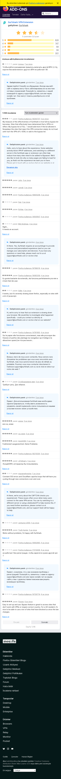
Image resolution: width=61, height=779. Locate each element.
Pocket (6, 741)
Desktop (7, 703)
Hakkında (7, 656)
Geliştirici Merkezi (11, 669)
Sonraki (44, 622)
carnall (20, 188)
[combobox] (50, 13)
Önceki (16, 622)
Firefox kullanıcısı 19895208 (29, 195)
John (20, 180)
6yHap (20, 209)
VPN (5, 728)
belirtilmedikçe (12, 761)
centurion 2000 (24, 523)
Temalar (15, 14)
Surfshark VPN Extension (20, 22)
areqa (20, 421)
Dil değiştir (7, 770)
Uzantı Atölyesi (10, 664)
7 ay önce (28, 64)
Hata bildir (8, 686)
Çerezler (14, 757)
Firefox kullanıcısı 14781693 (29, 332)
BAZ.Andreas (23, 224)
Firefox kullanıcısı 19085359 (29, 276)
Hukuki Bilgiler (27, 757)
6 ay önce (45, 543)
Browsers (7, 724)
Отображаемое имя (26, 382)
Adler (20, 291)
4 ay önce (28, 209)
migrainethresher (24, 474)
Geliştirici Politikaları (12, 673)
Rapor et (5, 74)
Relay (5, 732)
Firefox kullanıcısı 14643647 (29, 217)
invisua (21, 64)
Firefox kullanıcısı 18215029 (29, 454)
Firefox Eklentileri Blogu (14, 660)
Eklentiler (8, 651)
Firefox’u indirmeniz (37, 3)
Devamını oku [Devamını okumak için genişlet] (12, 167)
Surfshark (23, 25)
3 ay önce (45, 119)
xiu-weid (21, 434)
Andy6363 (22, 441)
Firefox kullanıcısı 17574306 (29, 550)
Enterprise (8, 711)
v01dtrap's (22, 461)
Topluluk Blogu (10, 677)
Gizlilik (5, 757)
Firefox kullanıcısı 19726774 (29, 594)
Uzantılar (6, 14)
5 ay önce (40, 382)
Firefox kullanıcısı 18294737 (29, 119)
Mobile (6, 707)
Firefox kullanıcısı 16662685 (29, 543)
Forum (6, 682)
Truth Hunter (23, 530)
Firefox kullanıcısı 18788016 (29, 268)
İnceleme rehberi (11, 690)
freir (19, 202)
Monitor (7, 737)
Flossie (21, 602)
